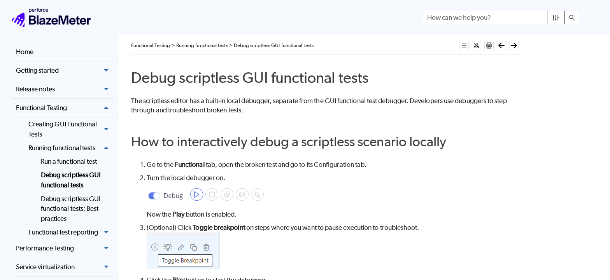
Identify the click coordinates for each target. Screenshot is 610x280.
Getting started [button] (64, 70)
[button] (555, 17)
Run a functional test (69, 161)
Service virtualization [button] (64, 267)
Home (24, 52)
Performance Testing (64, 249)
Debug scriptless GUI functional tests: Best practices (71, 208)
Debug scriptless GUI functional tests (71, 180)
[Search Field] (501, 17)
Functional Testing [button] (64, 108)
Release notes (64, 89)
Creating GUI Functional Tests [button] (70, 129)
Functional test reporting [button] (70, 232)
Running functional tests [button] (70, 148)
